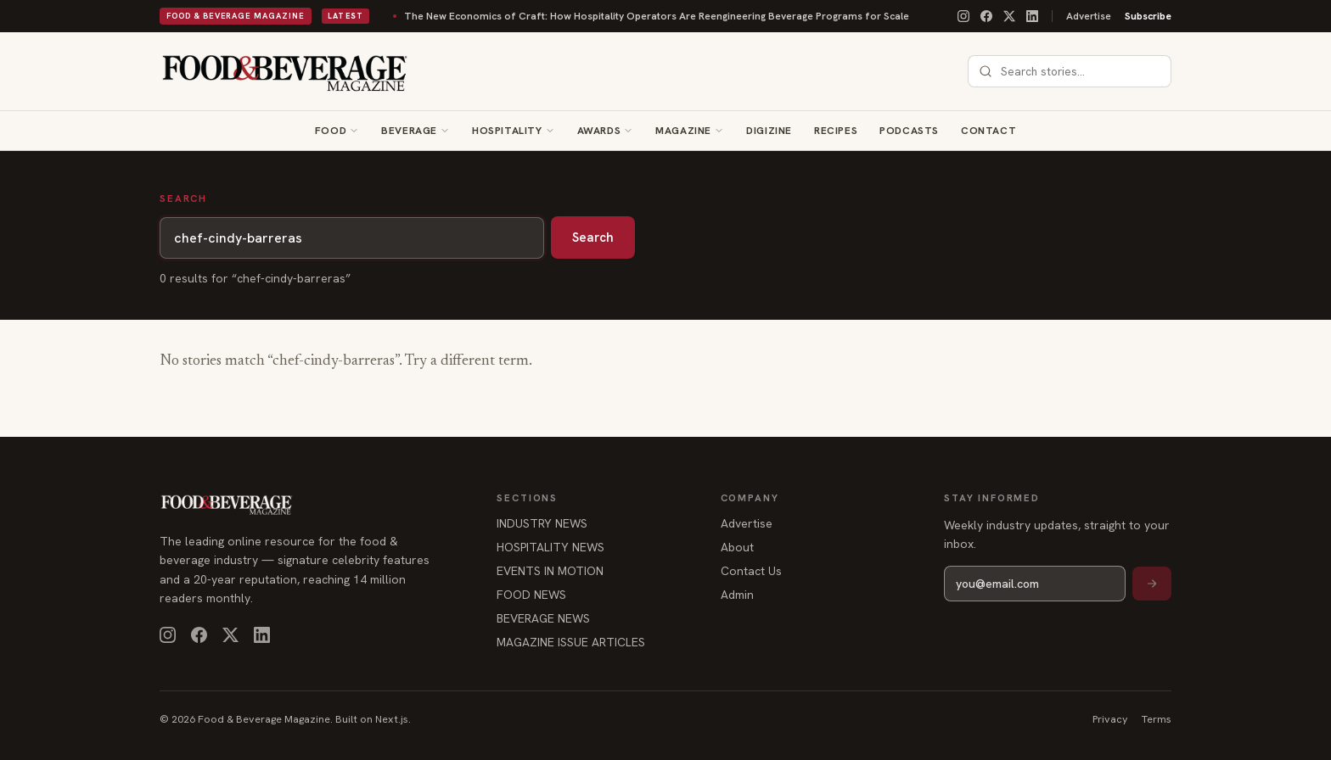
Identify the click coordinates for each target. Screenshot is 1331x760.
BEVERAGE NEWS (543, 618)
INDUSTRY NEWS (542, 523)
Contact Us (751, 570)
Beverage (409, 130)
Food (330, 130)
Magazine (683, 130)
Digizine (769, 130)
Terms (1156, 719)
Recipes (835, 130)
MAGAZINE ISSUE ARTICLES (571, 642)
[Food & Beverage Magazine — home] (285, 71)
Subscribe (1148, 16)
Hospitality (507, 130)
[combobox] (1079, 71)
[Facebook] (986, 16)
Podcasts (909, 130)
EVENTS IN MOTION (550, 570)
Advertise (1088, 16)
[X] (1009, 16)
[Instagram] (963, 16)
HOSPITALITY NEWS (550, 547)
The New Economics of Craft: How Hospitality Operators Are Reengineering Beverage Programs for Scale (610, 16)
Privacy (1110, 719)
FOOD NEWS (531, 594)
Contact (988, 130)
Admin (737, 594)
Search (593, 237)
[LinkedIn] (1032, 16)
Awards (599, 130)
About (737, 547)
